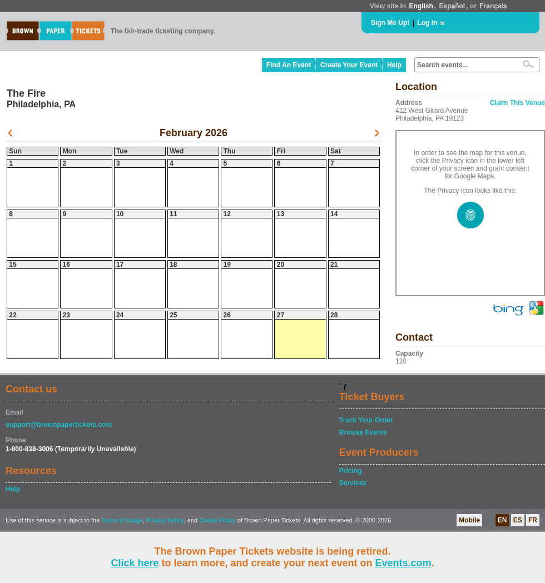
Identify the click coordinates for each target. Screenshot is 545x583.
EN (502, 520)
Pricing (350, 471)
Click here (134, 563)
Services (352, 483)
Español (452, 6)
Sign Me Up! (390, 23)
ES (517, 520)
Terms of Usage (121, 520)
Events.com (403, 563)
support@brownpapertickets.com (59, 424)
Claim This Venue (517, 103)
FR (532, 520)
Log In (427, 23)
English (421, 6)
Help (394, 65)
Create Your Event (349, 65)
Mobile (469, 520)
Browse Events (363, 432)
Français (493, 6)
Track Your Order (366, 420)
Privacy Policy (165, 520)
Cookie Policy (217, 520)
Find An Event (288, 65)
